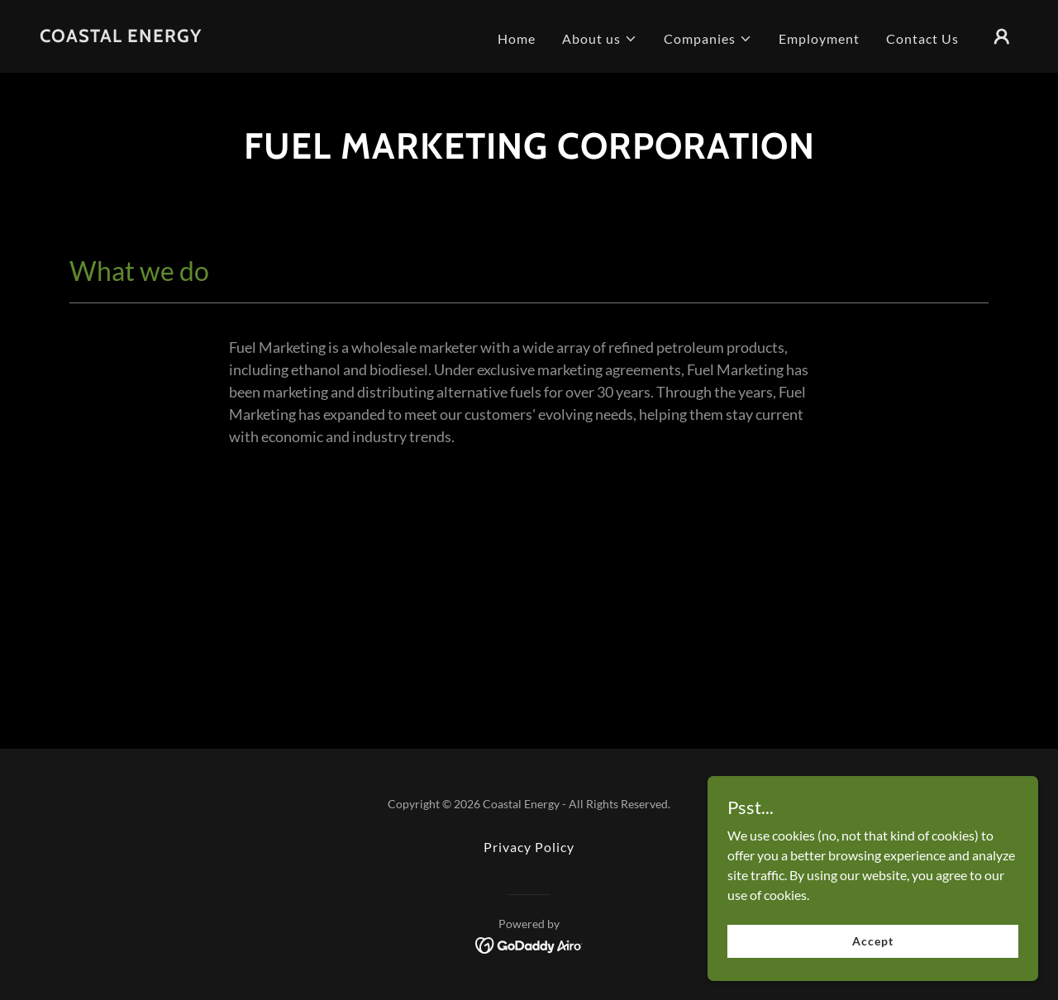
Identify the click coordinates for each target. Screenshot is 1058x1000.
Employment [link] (819, 38)
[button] (599, 39)
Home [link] (517, 38)
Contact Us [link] (922, 38)
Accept (872, 941)
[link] (121, 37)
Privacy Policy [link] (529, 847)
